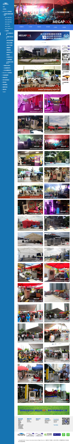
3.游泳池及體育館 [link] (9, 40)
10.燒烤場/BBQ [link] (9, 57)
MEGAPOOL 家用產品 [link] (7, 72)
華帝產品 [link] (4, 82)
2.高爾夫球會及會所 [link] (9, 37)
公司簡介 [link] (4, 9)
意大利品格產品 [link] (6, 79)
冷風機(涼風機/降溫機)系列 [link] (8, 14)
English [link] (4, 91)
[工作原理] (30, 26)
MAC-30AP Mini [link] (8, 17)
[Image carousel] (44, 37)
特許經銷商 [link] (5, 84)
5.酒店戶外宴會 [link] (9, 45)
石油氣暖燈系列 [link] (7, 67)
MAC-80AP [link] (7, 24)
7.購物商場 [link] (8, 49)
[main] (44, 12)
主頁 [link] (4, 6)
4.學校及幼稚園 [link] (9, 42)
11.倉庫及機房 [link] (9, 59)
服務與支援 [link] (5, 87)
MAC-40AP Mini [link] (8, 19)
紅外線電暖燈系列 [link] (7, 70)
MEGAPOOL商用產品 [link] (7, 11)
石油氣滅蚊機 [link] (5, 75)
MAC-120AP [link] (7, 26)
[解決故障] (48, 26)
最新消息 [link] (4, 89)
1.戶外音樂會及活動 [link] (9, 34)
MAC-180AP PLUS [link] (9, 28)
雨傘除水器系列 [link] (7, 65)
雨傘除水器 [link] (5, 77)
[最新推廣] (39, 26)
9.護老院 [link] (8, 54)
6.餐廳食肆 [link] (8, 47)
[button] (71, 1)
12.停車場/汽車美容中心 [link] (9, 62)
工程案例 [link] (7, 30)
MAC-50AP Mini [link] (8, 21)
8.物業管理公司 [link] (9, 52)
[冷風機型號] (21, 26)
